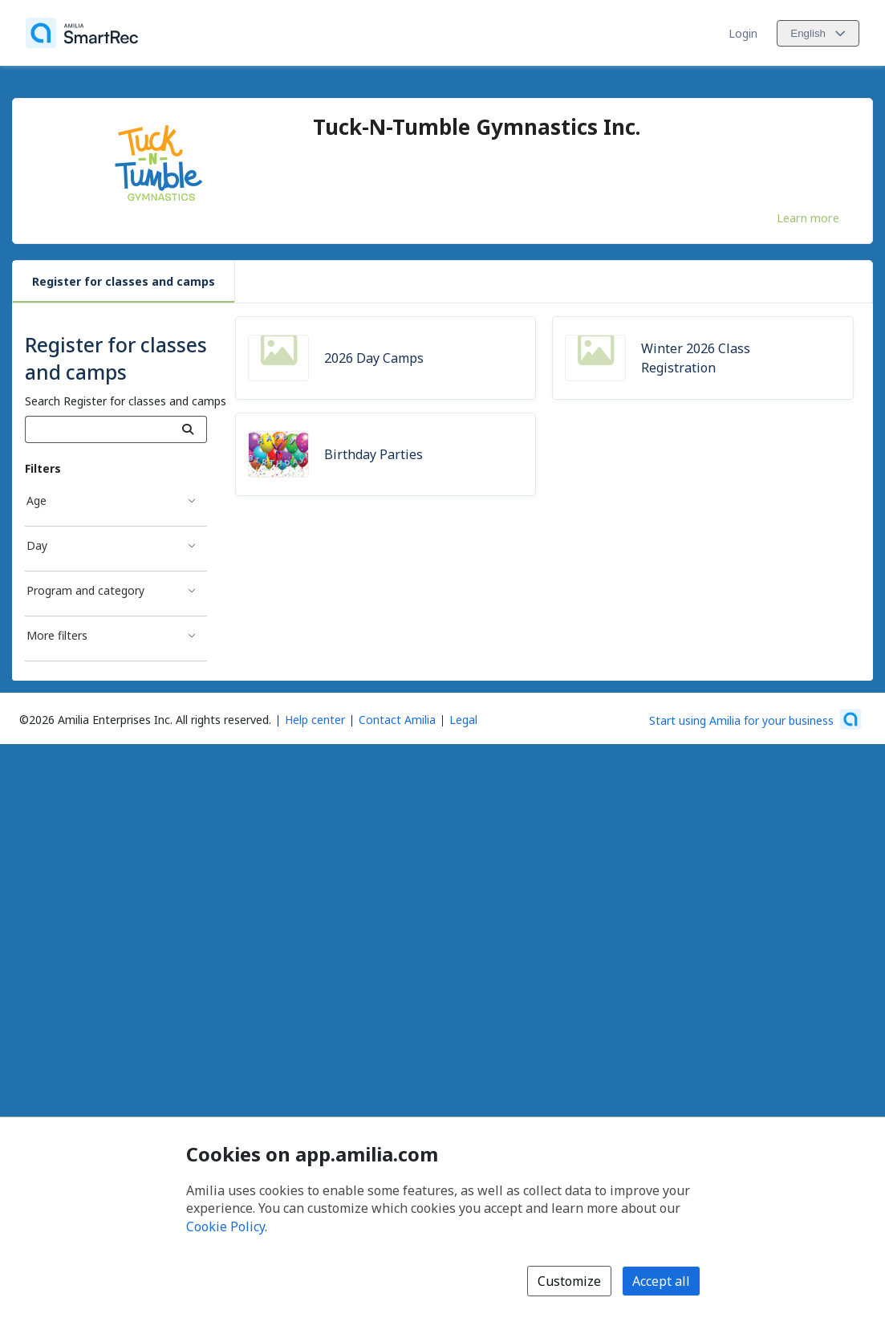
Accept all (661, 1281)
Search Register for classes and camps (125, 401)
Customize (569, 1281)
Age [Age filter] (36, 500)
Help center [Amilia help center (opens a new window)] (315, 719)
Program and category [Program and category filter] (85, 590)
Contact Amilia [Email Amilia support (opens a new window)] (397, 719)
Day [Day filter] (36, 545)
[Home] (82, 33)
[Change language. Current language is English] (818, 33)
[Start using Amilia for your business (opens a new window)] (755, 719)
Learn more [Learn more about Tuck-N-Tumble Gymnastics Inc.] (808, 217)
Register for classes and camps (123, 281)
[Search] (188, 429)
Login (743, 33)
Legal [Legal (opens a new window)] (463, 719)
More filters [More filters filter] (56, 635)
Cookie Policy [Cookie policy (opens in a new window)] (225, 1226)
